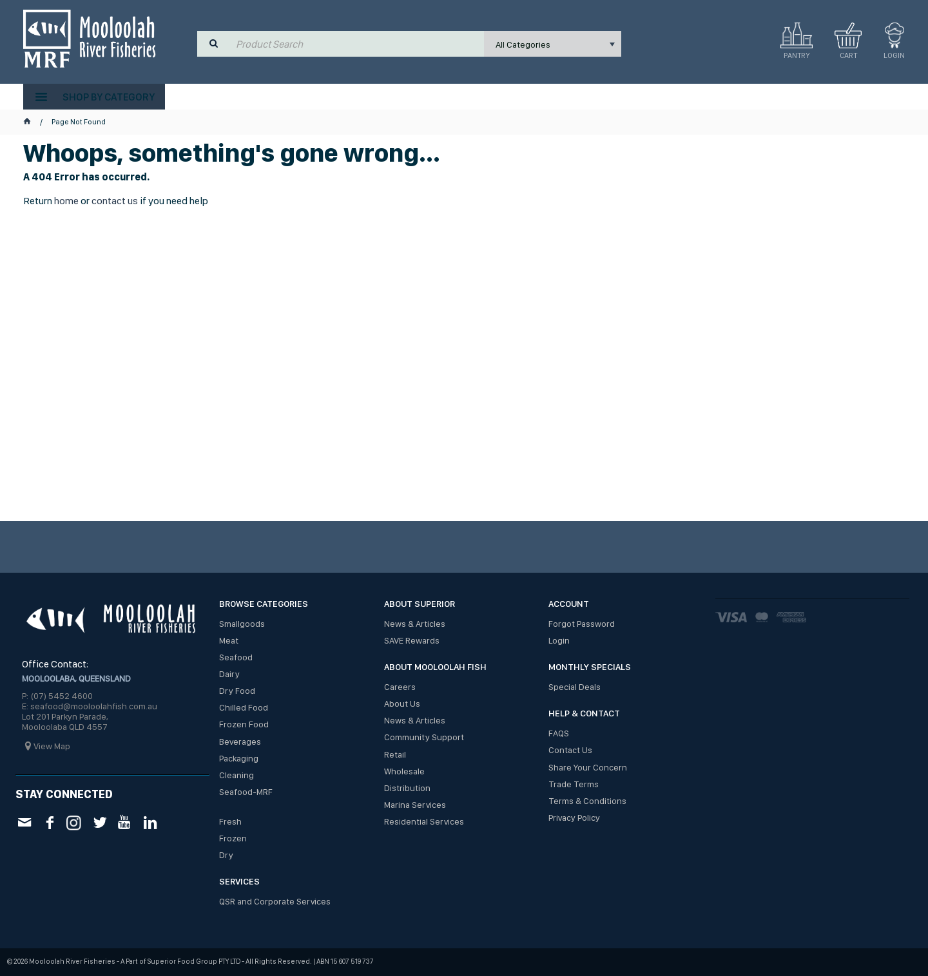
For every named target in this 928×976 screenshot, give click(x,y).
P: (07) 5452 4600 (57, 696)
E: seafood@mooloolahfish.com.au (89, 706)
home (66, 201)
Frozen (233, 838)
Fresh (230, 821)
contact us (115, 201)
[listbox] (552, 44)
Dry (226, 855)
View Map (52, 746)
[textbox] (357, 44)
